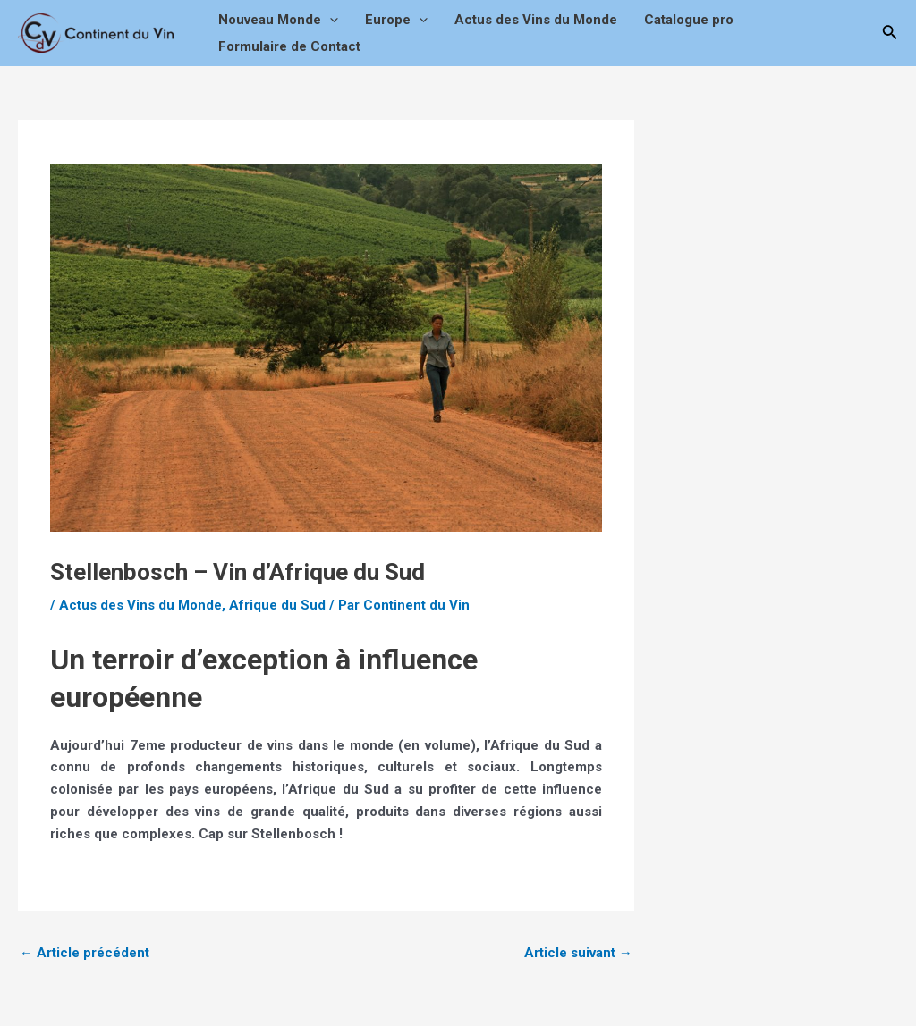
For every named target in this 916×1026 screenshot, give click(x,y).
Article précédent (84, 953)
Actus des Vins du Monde (535, 20)
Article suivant (578, 953)
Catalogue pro (689, 20)
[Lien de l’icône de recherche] (890, 33)
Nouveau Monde (278, 19)
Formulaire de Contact (289, 46)
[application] (329, 19)
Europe (396, 19)
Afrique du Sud (277, 605)
